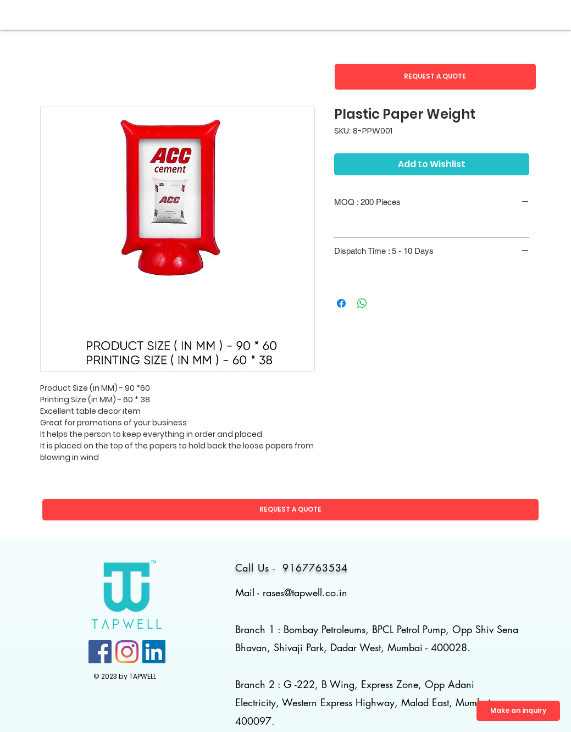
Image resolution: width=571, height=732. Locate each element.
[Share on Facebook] (341, 303)
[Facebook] (100, 651)
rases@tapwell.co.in (305, 592)
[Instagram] (126, 651)
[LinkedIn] (153, 651)
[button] (435, 77)
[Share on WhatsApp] (362, 303)
